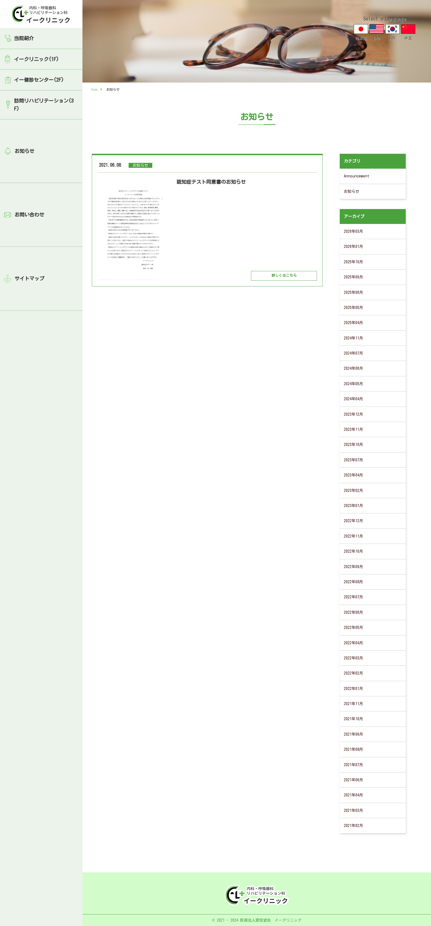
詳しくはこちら (284, 275)
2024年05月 (353, 384)
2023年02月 (353, 490)
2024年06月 (353, 368)
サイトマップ (29, 278)
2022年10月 (353, 551)
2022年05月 (353, 627)
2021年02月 (353, 826)
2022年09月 (353, 567)
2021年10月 (353, 719)
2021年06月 (353, 780)
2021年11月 (353, 704)
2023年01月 (353, 506)
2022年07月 (353, 597)
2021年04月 (353, 795)
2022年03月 (353, 658)
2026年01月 (353, 246)
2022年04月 (353, 643)
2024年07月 (353, 353)
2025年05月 (353, 307)
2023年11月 (353, 429)
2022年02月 (353, 673)
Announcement (356, 176)
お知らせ (24, 151)
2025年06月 (353, 292)
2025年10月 (353, 262)
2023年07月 (353, 460)
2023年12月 (353, 414)
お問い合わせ (29, 214)
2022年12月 (353, 521)
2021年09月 (353, 734)
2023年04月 (353, 475)
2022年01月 (353, 689)
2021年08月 (353, 749)
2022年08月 (353, 582)
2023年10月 (353, 444)
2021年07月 (353, 765)
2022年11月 (353, 536)
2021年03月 (353, 810)
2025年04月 (353, 323)
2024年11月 (353, 338)
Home (94, 89)
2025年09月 (353, 277)
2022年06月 (353, 612)
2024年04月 (353, 399)
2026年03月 (353, 231)
